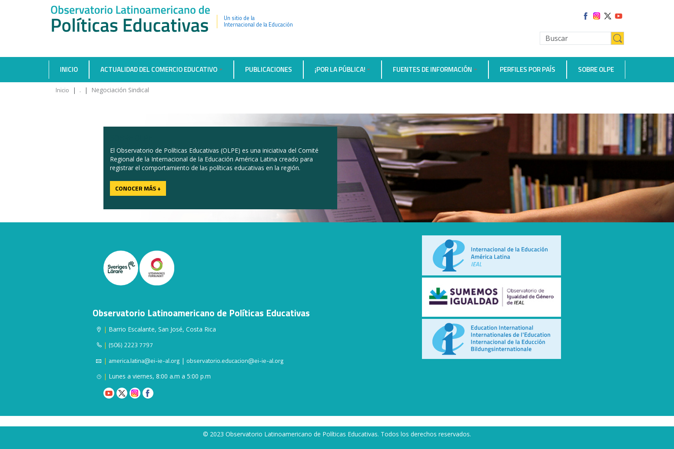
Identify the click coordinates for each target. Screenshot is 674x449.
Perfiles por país (527, 69)
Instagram (134, 393)
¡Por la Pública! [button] (340, 69)
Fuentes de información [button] (432, 69)
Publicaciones (268, 69)
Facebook (148, 393)
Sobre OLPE (596, 69)
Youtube (108, 393)
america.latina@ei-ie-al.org (144, 360)
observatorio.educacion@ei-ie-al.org (234, 360)
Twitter (121, 393)
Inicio (69, 69)
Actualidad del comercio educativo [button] (158, 69)
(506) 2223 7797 (131, 344)
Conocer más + (138, 188)
